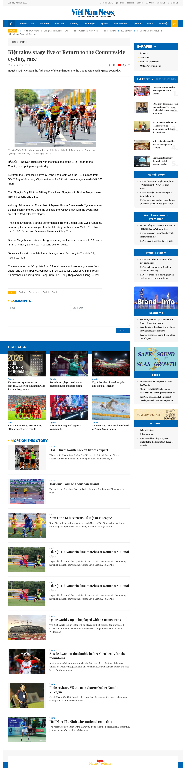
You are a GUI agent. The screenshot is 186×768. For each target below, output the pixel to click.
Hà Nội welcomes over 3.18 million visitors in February (155, 269)
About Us (161, 3)
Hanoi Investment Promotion (85, 31)
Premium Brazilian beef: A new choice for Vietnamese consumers (157, 335)
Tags (11, 292)
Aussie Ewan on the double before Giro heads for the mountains (87, 635)
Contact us (147, 752)
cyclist (46, 292)
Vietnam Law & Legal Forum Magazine (117, 3)
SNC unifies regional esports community (65, 407)
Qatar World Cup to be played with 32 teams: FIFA (85, 600)
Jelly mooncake (147, 462)
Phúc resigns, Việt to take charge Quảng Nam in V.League (83, 669)
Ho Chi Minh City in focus (148, 31)
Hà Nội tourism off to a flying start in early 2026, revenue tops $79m (157, 276)
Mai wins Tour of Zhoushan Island (74, 464)
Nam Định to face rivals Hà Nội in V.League (80, 498)
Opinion (137, 23)
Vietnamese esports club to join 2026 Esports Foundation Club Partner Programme (26, 366)
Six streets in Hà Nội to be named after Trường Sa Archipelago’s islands (157, 401)
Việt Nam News (93, 13)
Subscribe (144, 57)
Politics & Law (27, 23)
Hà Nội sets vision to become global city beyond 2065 (156, 261)
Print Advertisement (149, 61)
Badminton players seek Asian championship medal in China (66, 364)
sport (54, 292)
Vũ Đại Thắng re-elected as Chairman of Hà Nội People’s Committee (157, 227)
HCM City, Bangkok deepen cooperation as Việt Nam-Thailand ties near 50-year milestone (165, 108)
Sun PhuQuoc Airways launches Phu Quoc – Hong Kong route (156, 327)
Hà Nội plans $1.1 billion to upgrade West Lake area (156, 194)
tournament (34, 292)
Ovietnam (150, 3)
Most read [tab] (165, 79)
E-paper (144, 46)
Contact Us (173, 3)
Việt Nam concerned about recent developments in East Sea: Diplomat (156, 409)
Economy (44, 23)
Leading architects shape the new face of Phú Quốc (157, 343)
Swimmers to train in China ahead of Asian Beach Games (110, 407)
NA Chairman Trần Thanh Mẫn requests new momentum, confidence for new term (165, 127)
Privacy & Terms (164, 752)
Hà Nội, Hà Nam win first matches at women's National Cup (89, 534)
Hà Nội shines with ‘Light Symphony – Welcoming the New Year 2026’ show (157, 185)
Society (74, 23)
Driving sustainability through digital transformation (162, 161)
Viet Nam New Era (31, 31)
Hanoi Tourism (109, 31)
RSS (176, 752)
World (150, 23)
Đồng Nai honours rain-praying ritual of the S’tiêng (164, 90)
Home (13, 42)
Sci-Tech (60, 23)
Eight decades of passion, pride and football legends (109, 364)
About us (135, 752)
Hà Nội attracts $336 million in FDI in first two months (157, 235)
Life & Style (89, 23)
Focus (12, 31)
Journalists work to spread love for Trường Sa (156, 394)
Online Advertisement (150, 65)
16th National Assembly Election (22, 34)
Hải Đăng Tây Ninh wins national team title (80, 701)
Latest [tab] (143, 79)
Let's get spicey (147, 458)
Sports (104, 23)
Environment (120, 23)
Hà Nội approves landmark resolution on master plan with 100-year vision (157, 202)
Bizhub (140, 3)
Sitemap (124, 752)
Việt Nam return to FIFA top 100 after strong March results (25, 407)
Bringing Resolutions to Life (56, 31)
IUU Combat (126, 31)
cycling (22, 292)
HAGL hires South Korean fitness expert (78, 430)
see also (18, 327)
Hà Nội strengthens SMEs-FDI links (156, 241)
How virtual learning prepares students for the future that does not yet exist (156, 470)
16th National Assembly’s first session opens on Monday (164, 144)
